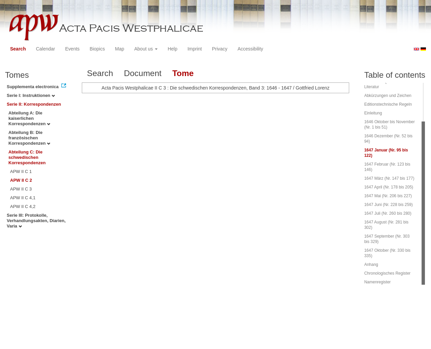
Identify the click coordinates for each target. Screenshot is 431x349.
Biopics (97, 48)
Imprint (195, 48)
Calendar (45, 48)
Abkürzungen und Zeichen (387, 95)
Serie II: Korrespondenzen (34, 104)
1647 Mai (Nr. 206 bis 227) (388, 196)
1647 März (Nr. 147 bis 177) (389, 178)
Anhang (371, 264)
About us (146, 48)
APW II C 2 (21, 180)
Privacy (219, 48)
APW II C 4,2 (22, 206)
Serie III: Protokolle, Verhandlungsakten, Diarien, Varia (36, 221)
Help (172, 48)
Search (18, 48)
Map (119, 48)
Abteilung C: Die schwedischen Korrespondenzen (27, 157)
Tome (183, 73)
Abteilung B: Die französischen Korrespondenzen (29, 138)
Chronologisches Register (387, 273)
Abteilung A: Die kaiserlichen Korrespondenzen (29, 118)
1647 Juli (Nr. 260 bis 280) (387, 213)
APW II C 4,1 (22, 197)
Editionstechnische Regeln (388, 104)
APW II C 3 (21, 188)
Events (72, 48)
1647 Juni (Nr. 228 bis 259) (388, 204)
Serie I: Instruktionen (31, 95)
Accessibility (250, 48)
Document (143, 73)
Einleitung (373, 113)
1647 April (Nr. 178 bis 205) (388, 187)
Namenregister (377, 282)
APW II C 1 (21, 171)
